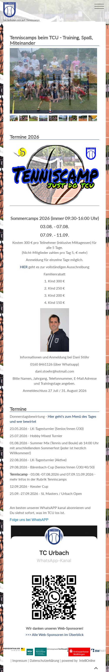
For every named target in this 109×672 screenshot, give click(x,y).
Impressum (19, 660)
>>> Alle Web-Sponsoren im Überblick (54, 634)
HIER (24, 267)
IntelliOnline (87, 660)
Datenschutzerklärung (44, 660)
